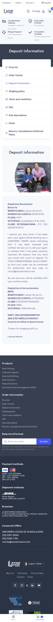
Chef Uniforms (8, 380)
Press (30, 577)
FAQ (9, 107)
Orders (18, 3)
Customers (23, 573)
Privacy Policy (37, 573)
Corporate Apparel (10, 372)
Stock (10, 123)
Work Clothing (8, 368)
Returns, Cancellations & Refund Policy (24, 133)
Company (6, 3)
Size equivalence (16, 115)
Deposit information (17, 83)
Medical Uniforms (10, 384)
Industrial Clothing (10, 376)
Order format (14, 75)
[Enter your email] (19, 441)
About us (10, 573)
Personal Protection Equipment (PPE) (19, 387)
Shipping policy (15, 91)
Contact (30, 3)
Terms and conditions (18, 99)
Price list (11, 67)
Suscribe (44, 441)
